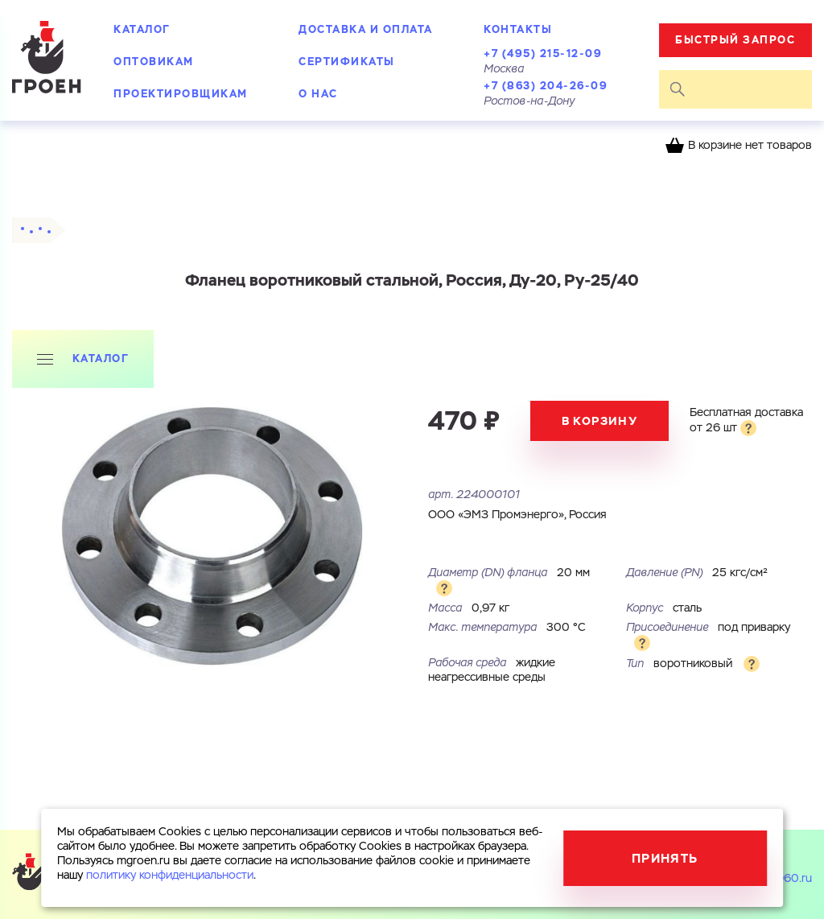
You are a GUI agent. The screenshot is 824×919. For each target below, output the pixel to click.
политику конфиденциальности (169, 875)
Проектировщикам (180, 94)
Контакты (518, 29)
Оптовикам (153, 61)
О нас (318, 94)
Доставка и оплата (366, 29)
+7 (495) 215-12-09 (543, 53)
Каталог (142, 29)
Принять (665, 858)
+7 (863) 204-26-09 (546, 86)
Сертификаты (347, 61)
